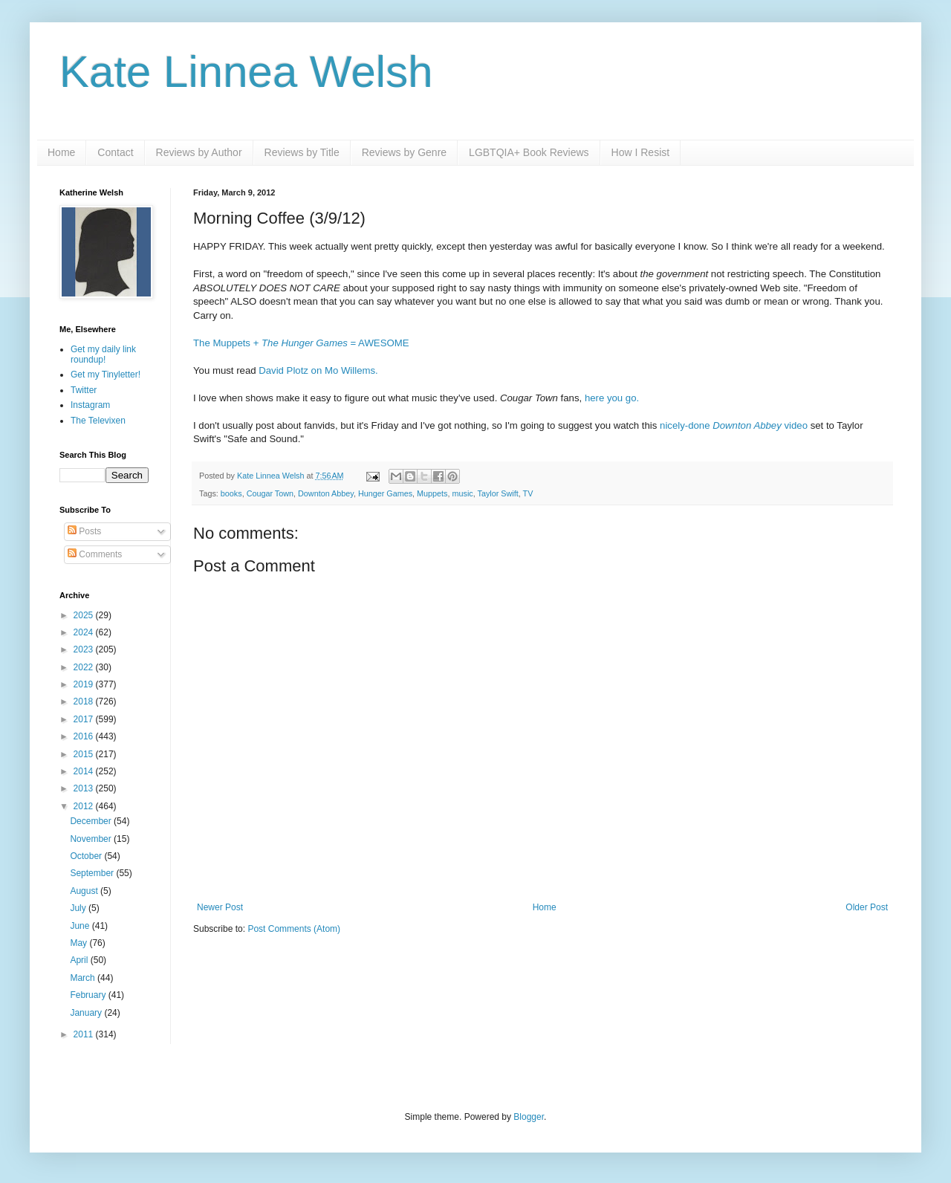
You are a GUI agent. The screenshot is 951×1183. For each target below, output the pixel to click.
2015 (85, 754)
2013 (85, 788)
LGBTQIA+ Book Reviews (528, 152)
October (87, 856)
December (92, 821)
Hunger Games (385, 493)
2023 (85, 649)
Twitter (84, 390)
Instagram (90, 405)
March (83, 978)
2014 (85, 771)
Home (61, 152)
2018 (85, 701)
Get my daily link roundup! (103, 354)
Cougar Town (270, 493)
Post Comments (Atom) (293, 929)
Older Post (866, 907)
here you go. (612, 397)
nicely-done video (734, 425)
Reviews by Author (199, 152)
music (462, 493)
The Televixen (98, 420)
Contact (115, 152)
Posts (84, 531)
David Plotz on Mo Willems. (318, 370)
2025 (85, 615)
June (80, 926)
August (85, 891)
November (92, 839)
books (231, 493)
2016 (85, 736)
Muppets (432, 493)
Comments (95, 554)
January (87, 1013)
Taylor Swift (498, 493)
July (79, 908)
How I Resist (640, 152)
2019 (85, 684)
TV (528, 493)
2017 (85, 719)
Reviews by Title (302, 152)
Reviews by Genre (404, 152)
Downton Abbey (326, 493)
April (80, 960)
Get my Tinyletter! (105, 374)
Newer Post (220, 907)
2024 (85, 632)
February (89, 995)
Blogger (528, 1117)
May (79, 943)
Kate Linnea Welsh (246, 72)
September (93, 873)
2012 (85, 806)
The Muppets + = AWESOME (301, 343)
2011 (85, 1034)
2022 (85, 667)
